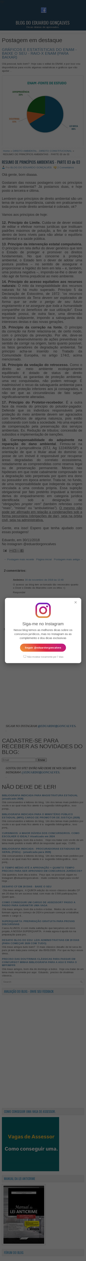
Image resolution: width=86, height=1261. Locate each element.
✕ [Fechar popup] (75, 602)
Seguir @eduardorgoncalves (43, 647)
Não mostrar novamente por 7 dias (43, 656)
